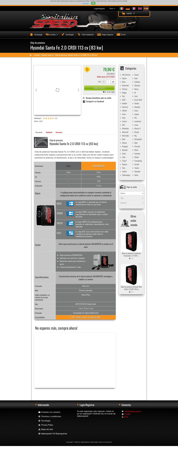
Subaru (123, 164)
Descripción (38, 132)
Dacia (135, 89)
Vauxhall (136, 171)
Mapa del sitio (45, 429)
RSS (126, 417)
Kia (134, 117)
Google (127, 414)
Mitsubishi (137, 139)
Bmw (122, 82)
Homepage (35, 34)
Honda (135, 103)
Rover (135, 150)
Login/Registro (99, 9)
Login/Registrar (87, 405)
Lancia (123, 121)
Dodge (122, 92)
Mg (134, 135)
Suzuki (135, 164)
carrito (128, 13)
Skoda (135, 157)
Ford (134, 96)
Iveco (122, 114)
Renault (123, 150)
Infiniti (123, 110)
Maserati (123, 132)
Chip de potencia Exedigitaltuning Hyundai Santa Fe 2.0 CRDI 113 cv (86, 391)
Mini (122, 139)
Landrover (136, 121)
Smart (122, 161)
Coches (51, 34)
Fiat (122, 96)
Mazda (135, 132)
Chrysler (136, 85)
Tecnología (67, 34)
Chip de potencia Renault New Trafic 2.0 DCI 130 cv (131, 288)
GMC (122, 100)
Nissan (123, 143)
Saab (122, 153)
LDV (122, 125)
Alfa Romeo (124, 74)
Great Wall (137, 100)
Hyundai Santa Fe (47, 55)
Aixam (135, 74)
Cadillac (136, 82)
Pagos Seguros (105, 34)
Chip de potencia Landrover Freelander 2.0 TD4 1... (131, 254)
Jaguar (135, 114)
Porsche (136, 146)
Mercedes (124, 135)
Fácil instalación (85, 34)
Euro (112, 8)
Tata (122, 168)
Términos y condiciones (49, 416)
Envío (121, 34)
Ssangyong (137, 161)
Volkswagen (124, 175)
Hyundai (37, 55)
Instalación (49, 132)
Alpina (123, 78)
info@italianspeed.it (133, 411)
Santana (136, 153)
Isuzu (135, 110)
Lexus (135, 125)
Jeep (122, 117)
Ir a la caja (109, 92)
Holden (123, 103)
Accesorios (59, 132)
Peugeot (123, 146)
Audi (135, 78)
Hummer (123, 107)
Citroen (123, 89)
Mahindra (124, 128)
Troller (123, 171)
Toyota (135, 168)
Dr (134, 92)
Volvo (135, 175)
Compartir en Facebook (93, 101)
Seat (122, 157)
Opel (135, 143)
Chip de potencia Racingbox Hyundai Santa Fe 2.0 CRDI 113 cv (51, 391)
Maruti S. (136, 128)
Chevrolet (124, 85)
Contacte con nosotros (49, 412)
